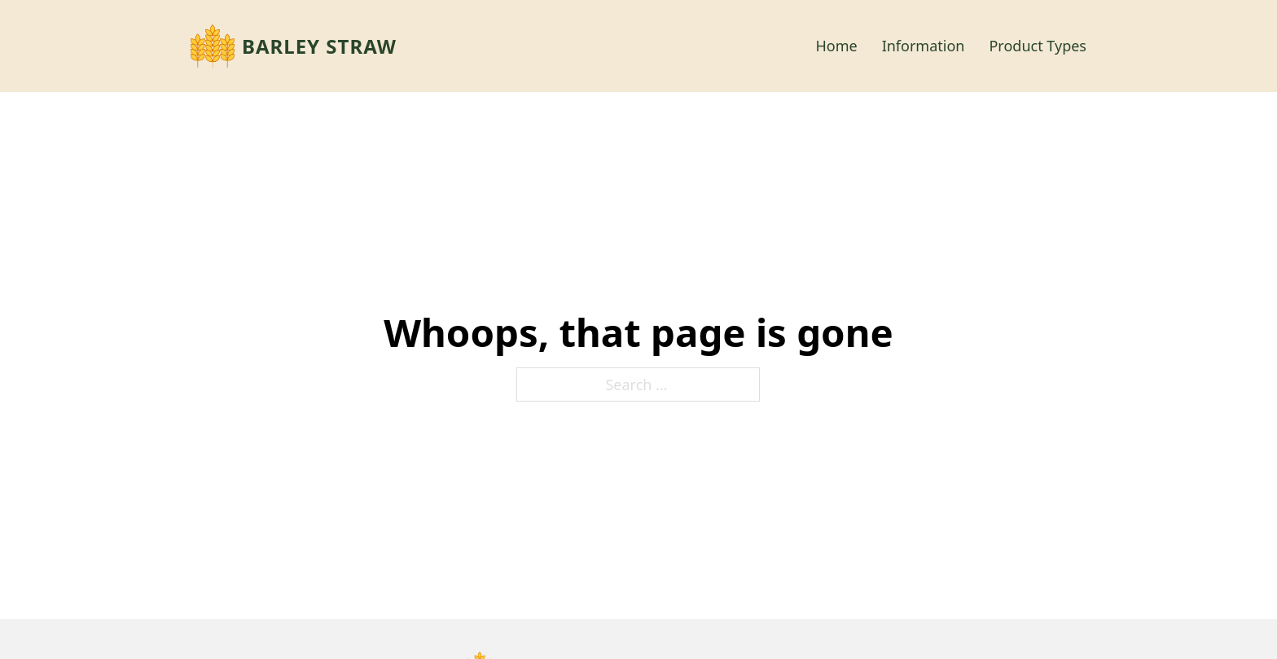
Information (923, 45)
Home (836, 45)
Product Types (1037, 45)
